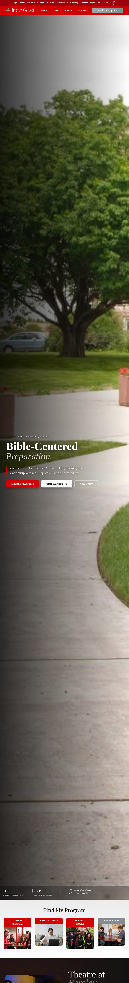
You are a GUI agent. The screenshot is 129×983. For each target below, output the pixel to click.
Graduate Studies (80, 922)
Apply (92, 2)
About (22, 2)
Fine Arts (50, 2)
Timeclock (113, 2)
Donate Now (102, 2)
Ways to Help (72, 2)
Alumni (40, 2)
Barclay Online (49, 920)
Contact (84, 2)
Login (15, 2)
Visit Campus (56, 484)
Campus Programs (18, 922)
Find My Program (107, 10)
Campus (45, 10)
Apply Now (86, 484)
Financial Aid (111, 920)
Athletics (31, 2)
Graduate (69, 10)
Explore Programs (22, 484)
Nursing (82, 10)
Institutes (60, 2)
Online (57, 10)
